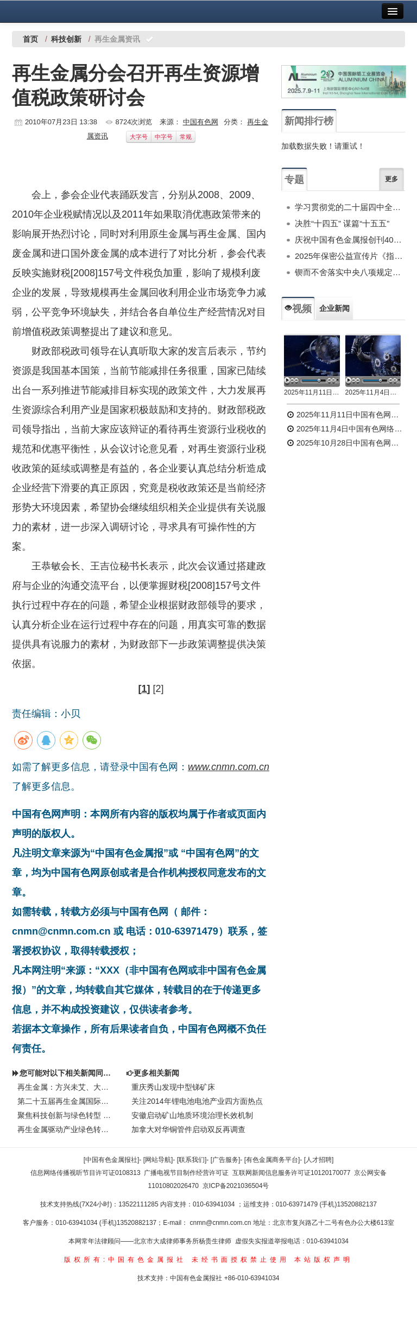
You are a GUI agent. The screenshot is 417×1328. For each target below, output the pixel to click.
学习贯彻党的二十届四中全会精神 (350, 207)
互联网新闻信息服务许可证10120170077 (291, 1173)
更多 (391, 179)
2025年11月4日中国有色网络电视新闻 (373, 392)
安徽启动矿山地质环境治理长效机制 (192, 1115)
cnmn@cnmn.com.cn (221, 1223)
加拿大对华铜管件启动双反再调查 (188, 1129)
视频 (298, 308)
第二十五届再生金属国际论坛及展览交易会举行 (66, 1101)
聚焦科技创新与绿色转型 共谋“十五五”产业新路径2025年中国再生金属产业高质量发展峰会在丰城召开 (66, 1115)
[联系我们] (192, 1160)
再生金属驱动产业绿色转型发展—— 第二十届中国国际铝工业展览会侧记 (66, 1129)
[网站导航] (158, 1160)
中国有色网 (200, 122)
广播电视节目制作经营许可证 (186, 1173)
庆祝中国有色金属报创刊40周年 (350, 239)
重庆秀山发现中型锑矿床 (173, 1087)
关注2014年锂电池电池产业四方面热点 (196, 1101)
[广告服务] (226, 1160)
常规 (186, 137)
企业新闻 (334, 308)
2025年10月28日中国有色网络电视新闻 (346, 443)
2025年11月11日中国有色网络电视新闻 (312, 392)
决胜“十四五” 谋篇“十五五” (342, 223)
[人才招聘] (319, 1160)
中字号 (164, 137)
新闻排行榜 (309, 121)
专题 (294, 179)
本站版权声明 (323, 1259)
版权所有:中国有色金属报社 (125, 1259)
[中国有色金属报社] (112, 1160)
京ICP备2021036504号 (236, 1186)
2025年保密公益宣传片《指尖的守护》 (350, 255)
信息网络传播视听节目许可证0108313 (85, 1173)
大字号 (139, 137)
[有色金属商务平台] (272, 1160)
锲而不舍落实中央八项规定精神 (350, 272)
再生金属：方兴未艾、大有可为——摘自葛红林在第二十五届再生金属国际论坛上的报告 (66, 1087)
